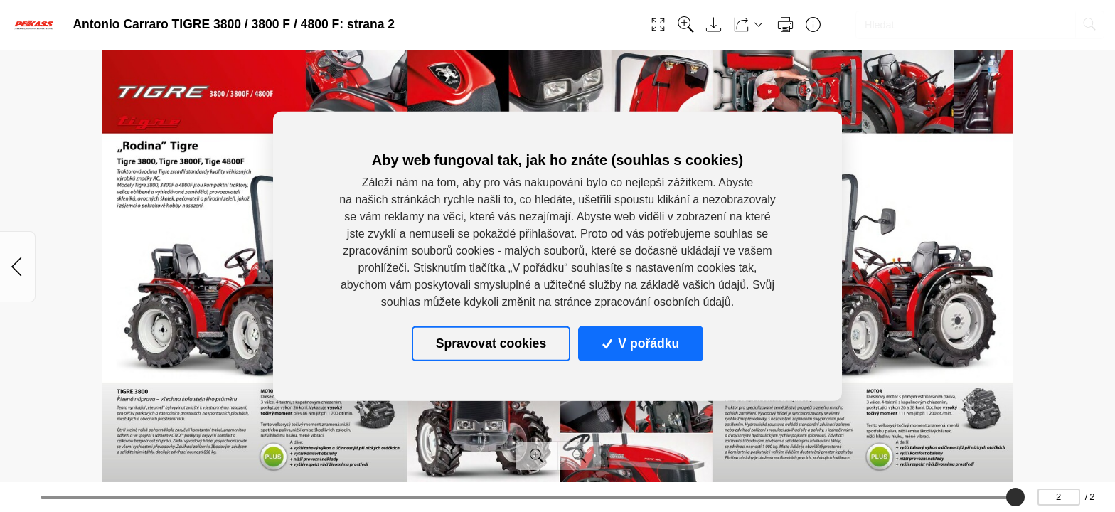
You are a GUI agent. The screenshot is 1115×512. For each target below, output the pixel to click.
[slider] (1015, 497)
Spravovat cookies (491, 343)
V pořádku (640, 343)
